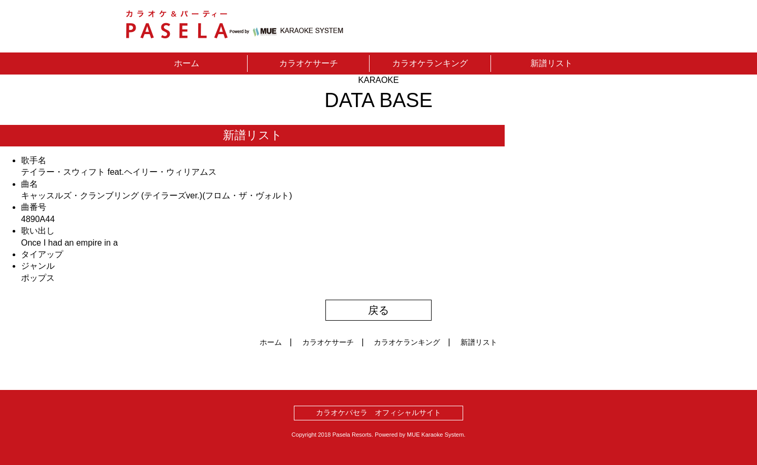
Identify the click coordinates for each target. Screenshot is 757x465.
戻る (378, 310)
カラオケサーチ (308, 63)
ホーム (186, 63)
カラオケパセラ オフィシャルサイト (378, 412)
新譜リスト (551, 63)
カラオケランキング (430, 63)
